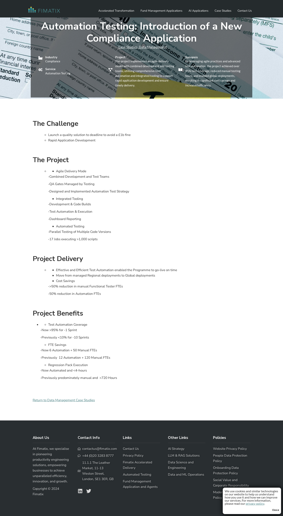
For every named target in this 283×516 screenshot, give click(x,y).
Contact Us (245, 11)
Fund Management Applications (161, 11)
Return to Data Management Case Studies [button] (64, 400)
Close (275, 510)
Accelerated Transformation (116, 11)
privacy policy (255, 504)
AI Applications (198, 11)
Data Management (153, 47)
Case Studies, (128, 47)
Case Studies (223, 11)
